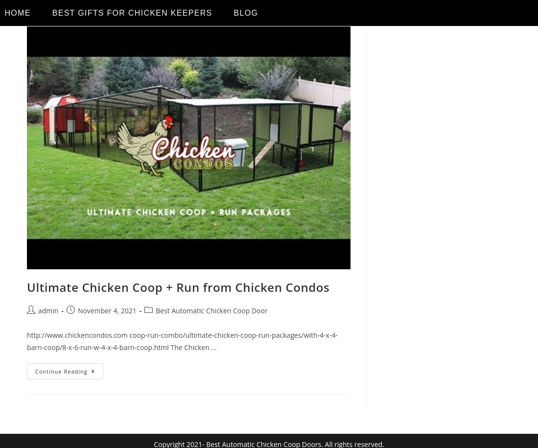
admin (48, 310)
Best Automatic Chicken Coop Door (211, 310)
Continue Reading (69, 369)
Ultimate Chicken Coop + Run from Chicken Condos (178, 287)
